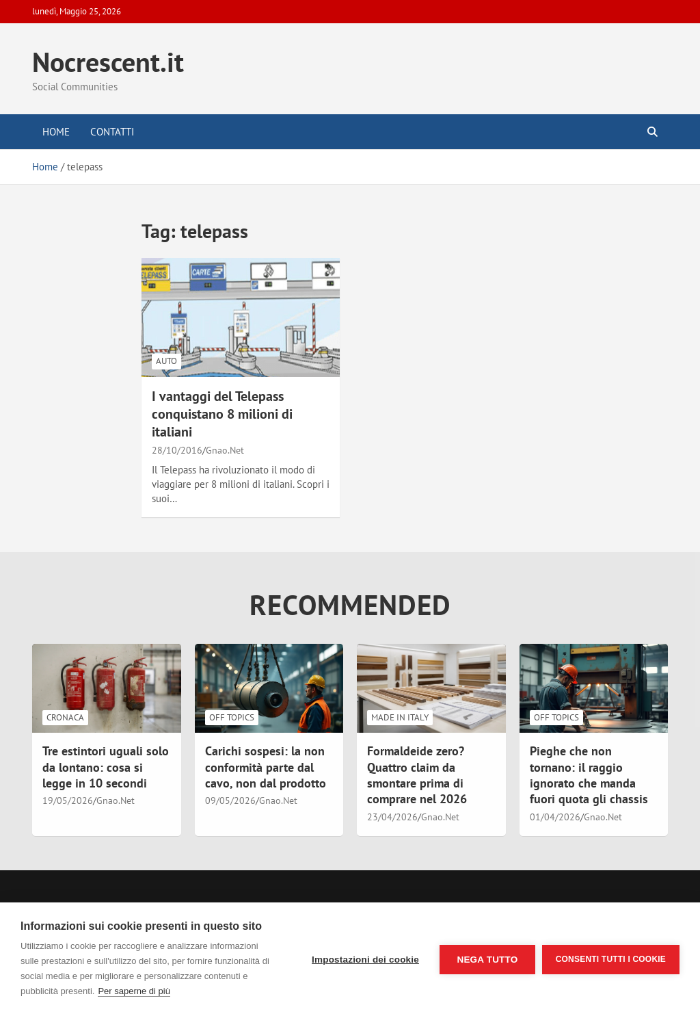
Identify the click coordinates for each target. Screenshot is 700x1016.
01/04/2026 (555, 817)
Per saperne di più (134, 991)
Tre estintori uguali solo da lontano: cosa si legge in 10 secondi (105, 767)
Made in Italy (400, 717)
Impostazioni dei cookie (365, 959)
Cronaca (65, 717)
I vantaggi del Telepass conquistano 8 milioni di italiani (222, 414)
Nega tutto (487, 959)
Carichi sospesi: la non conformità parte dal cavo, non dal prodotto (265, 767)
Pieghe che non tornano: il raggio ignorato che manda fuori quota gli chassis (589, 775)
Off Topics (231, 717)
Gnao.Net (225, 450)
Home (56, 131)
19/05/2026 (67, 800)
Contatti (112, 131)
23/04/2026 (392, 817)
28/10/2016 (177, 450)
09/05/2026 (230, 800)
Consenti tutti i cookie (611, 959)
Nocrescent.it (108, 61)
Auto (166, 361)
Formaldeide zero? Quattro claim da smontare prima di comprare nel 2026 (417, 775)
